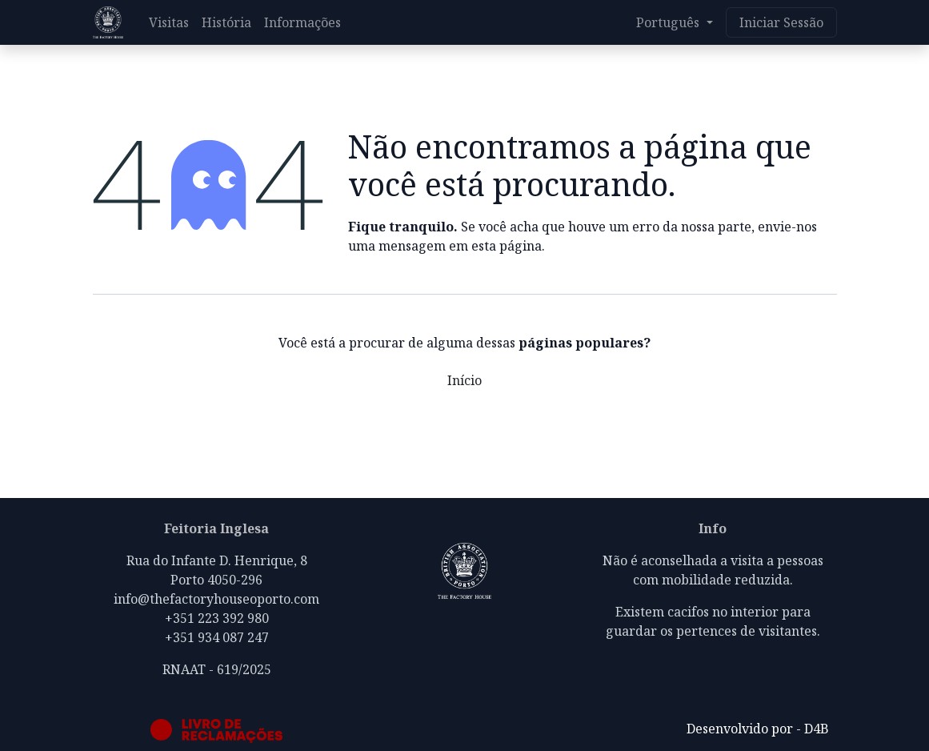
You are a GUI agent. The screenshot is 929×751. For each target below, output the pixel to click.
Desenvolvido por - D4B (758, 728)
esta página (506, 246)
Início (464, 380)
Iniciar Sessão (781, 22)
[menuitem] (168, 22)
